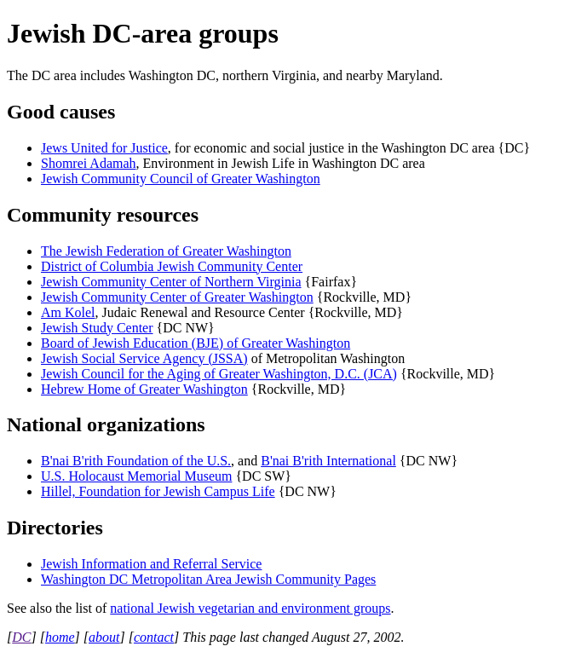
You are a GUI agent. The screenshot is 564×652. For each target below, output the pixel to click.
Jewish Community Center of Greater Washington (177, 297)
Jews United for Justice (104, 148)
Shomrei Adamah (88, 163)
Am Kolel (68, 312)
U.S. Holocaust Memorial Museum (136, 476)
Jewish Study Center (97, 327)
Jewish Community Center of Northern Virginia (171, 281)
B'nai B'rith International (328, 460)
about (104, 637)
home (60, 637)
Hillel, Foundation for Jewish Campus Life (158, 491)
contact (154, 637)
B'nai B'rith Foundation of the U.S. (136, 460)
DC (21, 637)
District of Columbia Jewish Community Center (171, 266)
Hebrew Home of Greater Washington (144, 389)
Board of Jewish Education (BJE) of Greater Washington (195, 343)
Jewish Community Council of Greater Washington (180, 178)
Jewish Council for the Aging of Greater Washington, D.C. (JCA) (219, 373)
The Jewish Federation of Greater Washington (166, 251)
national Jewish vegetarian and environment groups (250, 608)
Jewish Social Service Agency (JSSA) (144, 358)
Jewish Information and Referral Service (151, 564)
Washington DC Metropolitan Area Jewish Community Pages (208, 579)
